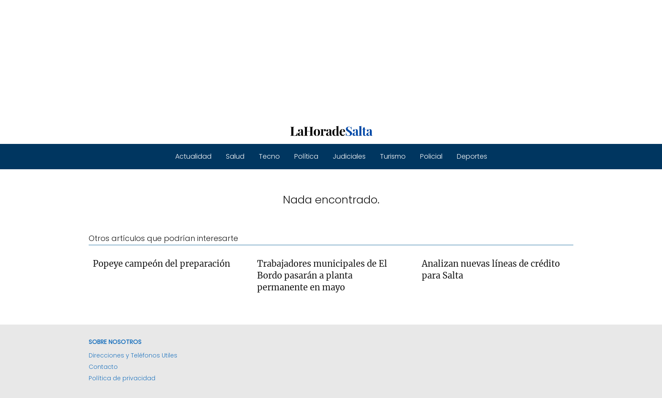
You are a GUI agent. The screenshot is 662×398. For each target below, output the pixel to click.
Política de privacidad (122, 378)
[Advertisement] (253, 59)
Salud (235, 156)
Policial (431, 156)
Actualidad (193, 156)
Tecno (269, 156)
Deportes (472, 156)
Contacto (103, 367)
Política (306, 156)
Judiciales (349, 156)
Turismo (393, 156)
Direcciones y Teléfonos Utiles (133, 355)
